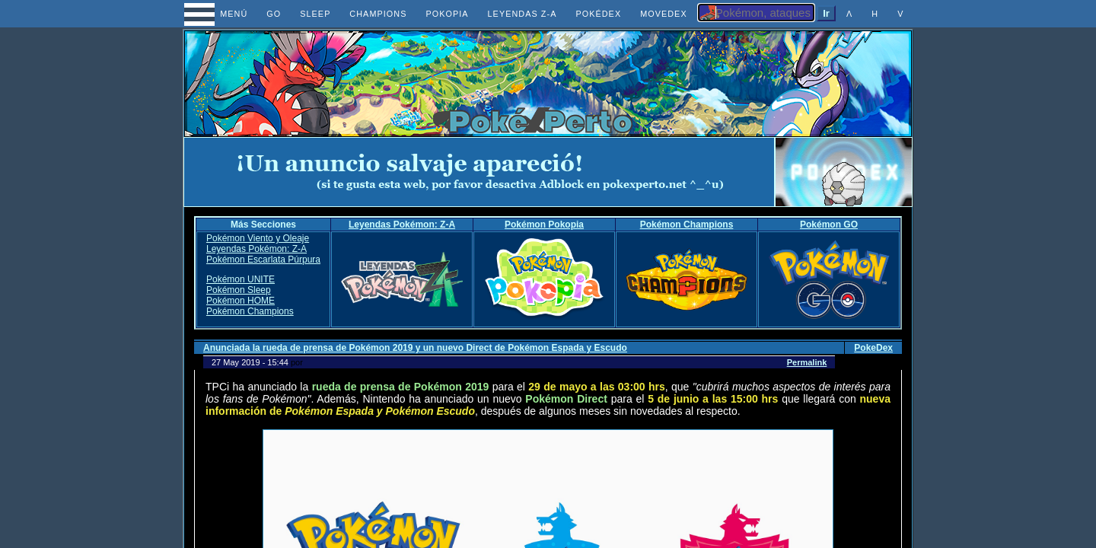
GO (273, 13)
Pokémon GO (829, 224)
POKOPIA (446, 13)
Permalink (807, 362)
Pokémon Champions (687, 224)
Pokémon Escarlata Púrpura (263, 259)
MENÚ (220, 13)
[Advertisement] (479, 172)
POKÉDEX (598, 13)
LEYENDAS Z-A (522, 13)
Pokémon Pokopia (544, 224)
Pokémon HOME (240, 300)
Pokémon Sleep (238, 290)
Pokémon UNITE (240, 279)
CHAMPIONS (377, 13)
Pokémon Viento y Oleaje (257, 238)
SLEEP (315, 13)
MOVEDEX (663, 13)
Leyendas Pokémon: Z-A (402, 224)
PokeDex (873, 347)
